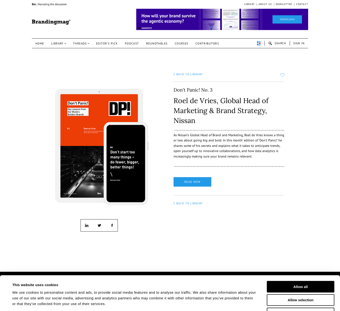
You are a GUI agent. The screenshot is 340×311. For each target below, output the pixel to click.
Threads (80, 43)
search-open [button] (277, 43)
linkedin (87, 225)
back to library (189, 74)
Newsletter (284, 4)
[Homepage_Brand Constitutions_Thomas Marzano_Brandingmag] (222, 19)
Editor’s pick (107, 43)
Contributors (207, 43)
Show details (233, 302)
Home (39, 43)
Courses (181, 43)
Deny (300, 281)
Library (249, 4)
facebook (112, 225)
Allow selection (300, 268)
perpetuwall (259, 43)
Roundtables (157, 43)
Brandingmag (51, 22)
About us (265, 4)
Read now (192, 182)
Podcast (132, 43)
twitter (99, 225)
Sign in (299, 43)
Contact (302, 4)
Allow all (300, 254)
